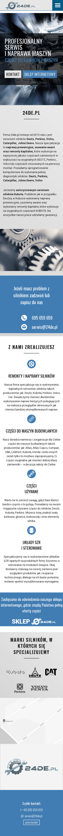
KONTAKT (13, 74)
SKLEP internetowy (39, 74)
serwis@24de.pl (37, 327)
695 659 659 (35, 318)
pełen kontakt (31, 822)
